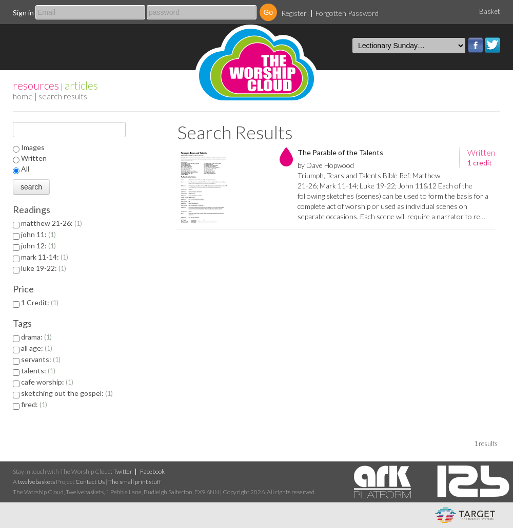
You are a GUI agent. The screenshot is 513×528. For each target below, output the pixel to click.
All (25, 168)
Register (294, 13)
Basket (489, 11)
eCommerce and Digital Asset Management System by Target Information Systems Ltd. (465, 515)
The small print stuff (134, 481)
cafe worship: (47, 381)
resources (36, 85)
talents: (38, 370)
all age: (36, 348)
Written (34, 158)
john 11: (38, 234)
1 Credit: (39, 302)
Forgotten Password (347, 13)
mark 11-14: (44, 256)
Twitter (492, 45)
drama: (36, 336)
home (23, 96)
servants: (41, 359)
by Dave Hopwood (326, 165)
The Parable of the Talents (340, 152)
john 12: (38, 245)
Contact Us (90, 481)
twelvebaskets (36, 481)
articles (81, 85)
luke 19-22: (43, 268)
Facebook (475, 45)
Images (33, 147)
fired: (34, 404)
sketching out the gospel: (67, 393)
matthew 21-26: (51, 223)
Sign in (23, 12)
